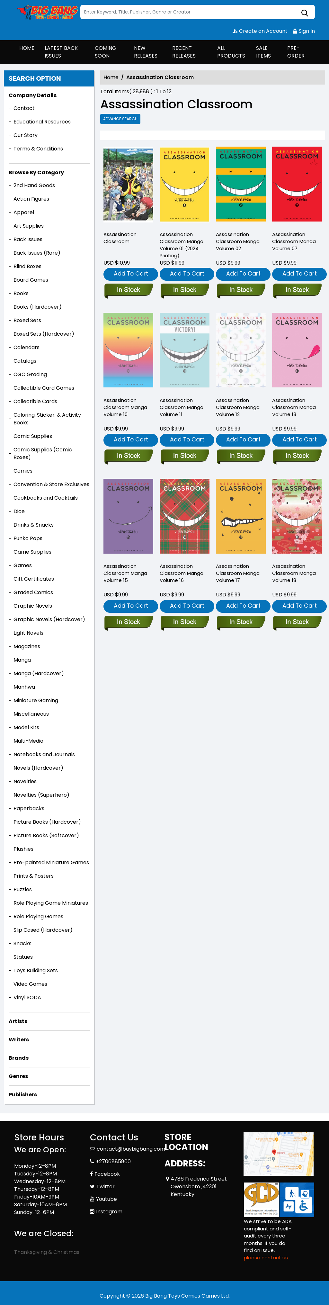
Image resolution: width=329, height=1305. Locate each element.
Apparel (23, 212)
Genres (18, 1076)
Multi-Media (28, 741)
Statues (23, 957)
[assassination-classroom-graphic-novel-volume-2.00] (241, 186)
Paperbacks (28, 808)
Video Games (30, 984)
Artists (18, 1021)
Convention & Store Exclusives (51, 484)
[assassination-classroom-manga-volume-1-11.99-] (184, 186)
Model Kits (26, 727)
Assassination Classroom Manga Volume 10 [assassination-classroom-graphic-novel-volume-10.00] (125, 407)
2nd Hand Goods (34, 185)
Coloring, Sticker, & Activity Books (47, 418)
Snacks (22, 943)
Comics (22, 471)
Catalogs (24, 361)
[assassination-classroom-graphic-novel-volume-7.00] (297, 186)
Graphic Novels (32, 606)
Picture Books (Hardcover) (47, 822)
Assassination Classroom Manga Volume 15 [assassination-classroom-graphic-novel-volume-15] (125, 573)
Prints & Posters (33, 876)
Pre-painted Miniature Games (51, 862)
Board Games (30, 280)
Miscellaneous (31, 714)
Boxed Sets (27, 320)
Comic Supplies (32, 436)
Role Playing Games (38, 916)
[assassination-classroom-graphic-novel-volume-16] (184, 622)
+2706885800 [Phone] (113, 1161)
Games (22, 565)
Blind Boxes (27, 266)
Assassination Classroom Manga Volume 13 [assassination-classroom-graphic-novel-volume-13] (294, 407)
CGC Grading (30, 374)
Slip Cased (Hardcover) (43, 930)
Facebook (107, 1174)
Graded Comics (33, 592)
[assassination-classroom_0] (128, 186)
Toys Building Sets (35, 970)
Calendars (26, 347)
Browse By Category (36, 172)
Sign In (303, 31)
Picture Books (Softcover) (46, 835)
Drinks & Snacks (33, 525)
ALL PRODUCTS (231, 51)
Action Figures (31, 199)
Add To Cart (131, 273)
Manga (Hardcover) (38, 673)
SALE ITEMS (263, 51)
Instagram (109, 1211)
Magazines (26, 646)
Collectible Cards (35, 401)
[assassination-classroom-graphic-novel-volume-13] (297, 456)
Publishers (23, 1094)
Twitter (105, 1186)
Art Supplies (28, 226)
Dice (19, 511)
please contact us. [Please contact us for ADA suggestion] (266, 1257)
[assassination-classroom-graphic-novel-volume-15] (128, 622)
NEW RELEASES (145, 51)
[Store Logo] (46, 12)
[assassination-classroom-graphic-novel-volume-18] (297, 622)
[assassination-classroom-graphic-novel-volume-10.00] (128, 456)
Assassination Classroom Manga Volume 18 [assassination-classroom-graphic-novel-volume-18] (294, 573)
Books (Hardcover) (37, 307)
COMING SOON (105, 51)
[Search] (197, 12)
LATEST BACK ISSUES (61, 51)
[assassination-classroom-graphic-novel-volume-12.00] (241, 456)
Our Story (25, 135)
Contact (24, 108)
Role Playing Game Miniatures (50, 903)
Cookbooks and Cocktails (45, 498)
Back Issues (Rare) (36, 253)
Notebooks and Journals (44, 754)
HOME (26, 48)
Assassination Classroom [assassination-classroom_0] (120, 238)
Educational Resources (42, 121)
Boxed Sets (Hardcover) (43, 334)
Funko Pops (27, 538)
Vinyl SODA (27, 997)
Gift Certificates (33, 579)
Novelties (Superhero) (41, 795)
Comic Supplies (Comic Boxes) (42, 453)
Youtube (106, 1199)
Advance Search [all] (120, 119)
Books (21, 293)
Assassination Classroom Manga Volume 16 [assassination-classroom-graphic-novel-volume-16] (181, 573)
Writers (19, 1039)
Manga (22, 660)
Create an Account (260, 31)
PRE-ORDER (296, 51)
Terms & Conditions (38, 148)
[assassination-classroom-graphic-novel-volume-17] (241, 622)
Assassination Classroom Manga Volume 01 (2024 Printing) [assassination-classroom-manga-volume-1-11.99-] (181, 245)
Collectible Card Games (43, 388)
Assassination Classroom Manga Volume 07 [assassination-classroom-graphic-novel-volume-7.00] (294, 241)
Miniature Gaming (35, 700)
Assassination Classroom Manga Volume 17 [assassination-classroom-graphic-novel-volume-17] (238, 573)
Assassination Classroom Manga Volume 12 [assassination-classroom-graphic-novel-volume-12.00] (238, 407)
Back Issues (27, 239)
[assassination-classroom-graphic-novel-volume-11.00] (184, 456)
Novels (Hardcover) (38, 768)
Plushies (23, 849)
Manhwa (24, 687)
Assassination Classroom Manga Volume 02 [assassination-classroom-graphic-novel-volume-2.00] (238, 241)
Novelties (25, 781)
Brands (19, 1058)
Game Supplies (32, 552)
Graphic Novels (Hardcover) (49, 619)
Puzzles (22, 889)
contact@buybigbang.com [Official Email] (131, 1149)
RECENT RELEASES (184, 51)
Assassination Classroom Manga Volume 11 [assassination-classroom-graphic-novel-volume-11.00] (181, 407)
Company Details (33, 95)
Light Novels (28, 633)
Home (111, 77)
